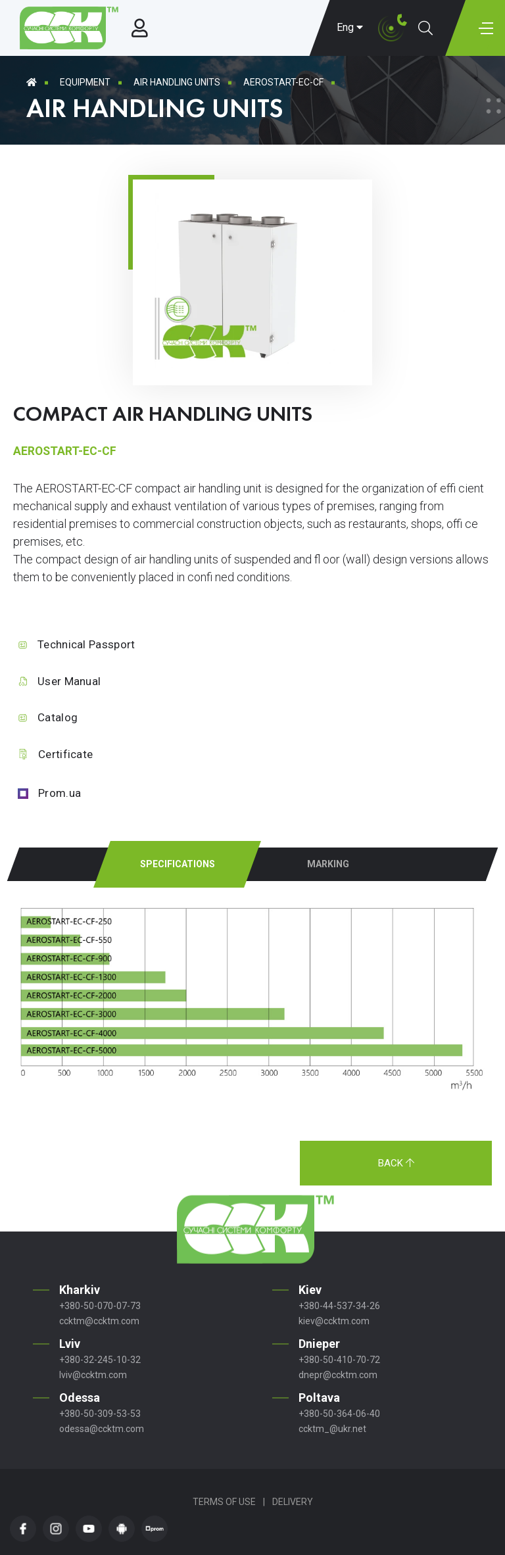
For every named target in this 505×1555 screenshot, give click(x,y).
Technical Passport (86, 644)
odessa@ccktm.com (101, 1428)
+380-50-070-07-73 (100, 1306)
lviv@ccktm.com (93, 1375)
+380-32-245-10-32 (100, 1359)
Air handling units (176, 82)
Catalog (57, 717)
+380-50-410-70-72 (339, 1359)
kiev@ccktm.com (334, 1321)
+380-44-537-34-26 (339, 1306)
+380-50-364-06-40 (339, 1413)
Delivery (292, 1501)
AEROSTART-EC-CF (283, 82)
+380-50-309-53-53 (100, 1413)
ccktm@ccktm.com (99, 1321)
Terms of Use (224, 1501)
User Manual (69, 681)
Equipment (85, 82)
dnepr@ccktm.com (338, 1375)
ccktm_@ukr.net (332, 1428)
